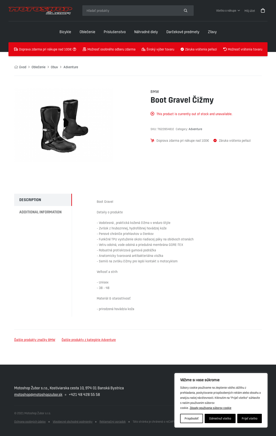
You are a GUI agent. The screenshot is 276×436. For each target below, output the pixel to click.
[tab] (43, 200)
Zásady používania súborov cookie (210, 408)
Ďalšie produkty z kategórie (89, 340)
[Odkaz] (40, 10)
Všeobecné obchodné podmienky (72, 421)
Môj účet (249, 10)
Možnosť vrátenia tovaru (245, 49)
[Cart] (263, 10)
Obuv (54, 67)
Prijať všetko (249, 418)
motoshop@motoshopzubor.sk (38, 394)
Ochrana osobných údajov (30, 421)
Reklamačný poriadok (112, 421)
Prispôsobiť (192, 418)
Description (30, 200)
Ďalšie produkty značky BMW (34, 340)
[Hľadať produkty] (130, 10)
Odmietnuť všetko (220, 418)
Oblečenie (39, 67)
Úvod (22, 67)
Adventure (70, 67)
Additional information (40, 212)
